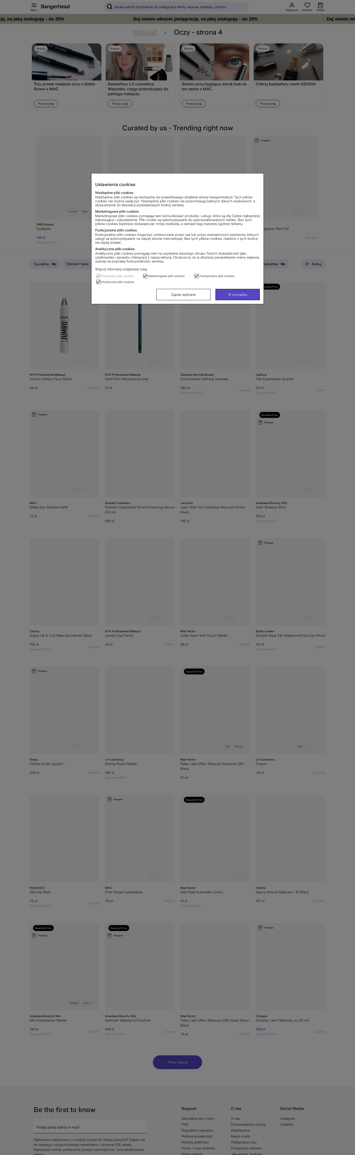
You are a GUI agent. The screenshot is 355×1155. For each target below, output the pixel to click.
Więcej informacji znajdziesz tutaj (121, 269)
